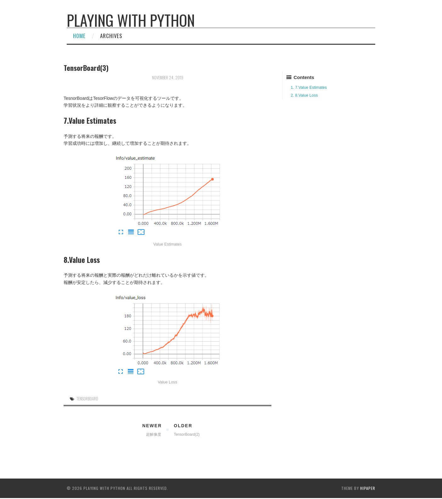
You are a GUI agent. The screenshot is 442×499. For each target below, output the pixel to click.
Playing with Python (131, 20)
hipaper (367, 488)
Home (79, 36)
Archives (111, 36)
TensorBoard (87, 399)
